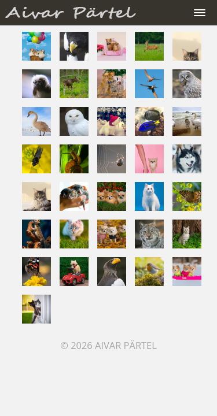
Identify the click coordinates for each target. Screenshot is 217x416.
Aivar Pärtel (126, 345)
